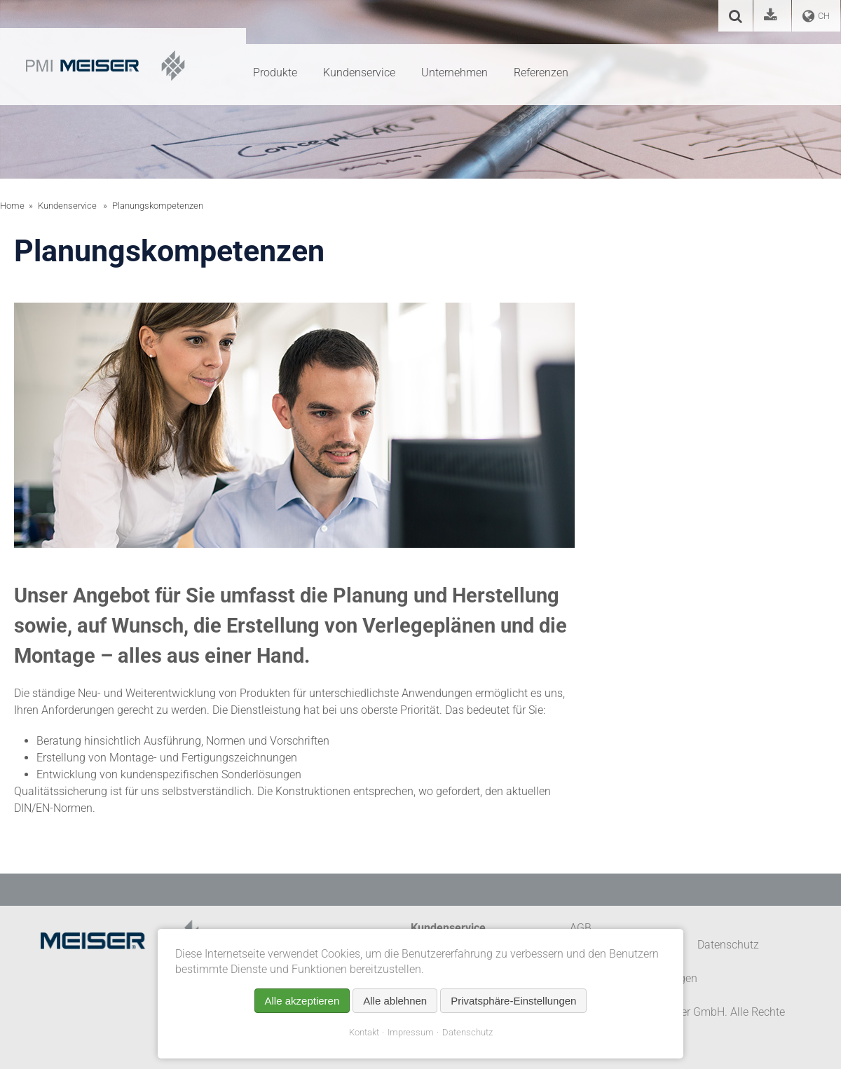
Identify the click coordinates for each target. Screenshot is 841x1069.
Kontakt (364, 1032)
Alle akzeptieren (302, 1001)
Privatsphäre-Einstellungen (513, 1001)
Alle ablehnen (395, 1001)
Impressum (411, 1032)
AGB (581, 927)
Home (12, 205)
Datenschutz (467, 1032)
